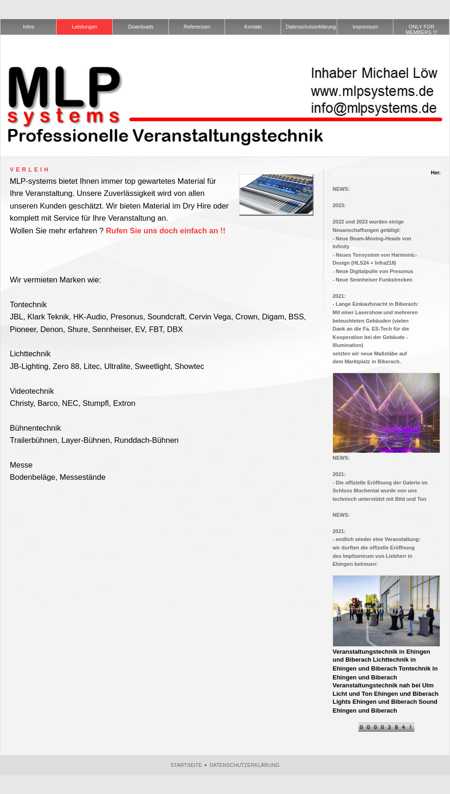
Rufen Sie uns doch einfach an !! (165, 230)
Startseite (186, 765)
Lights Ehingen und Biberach (375, 701)
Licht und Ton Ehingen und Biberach (386, 693)
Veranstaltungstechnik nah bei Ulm (383, 685)
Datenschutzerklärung (245, 765)
